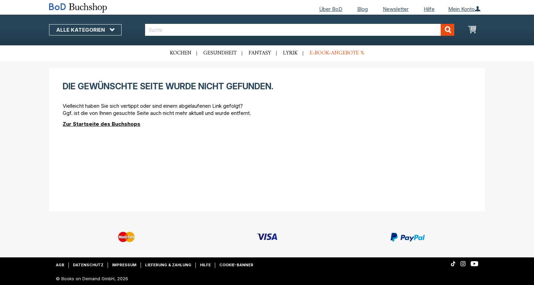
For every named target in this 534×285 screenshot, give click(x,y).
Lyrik (290, 53)
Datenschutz (88, 264)
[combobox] (300, 30)
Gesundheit (220, 53)
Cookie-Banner (236, 264)
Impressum (124, 264)
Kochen (180, 53)
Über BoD (330, 9)
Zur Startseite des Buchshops (101, 124)
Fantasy (260, 53)
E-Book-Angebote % (337, 53)
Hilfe (429, 9)
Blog (362, 9)
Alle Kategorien (85, 30)
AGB (60, 264)
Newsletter (396, 9)
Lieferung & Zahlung (168, 264)
